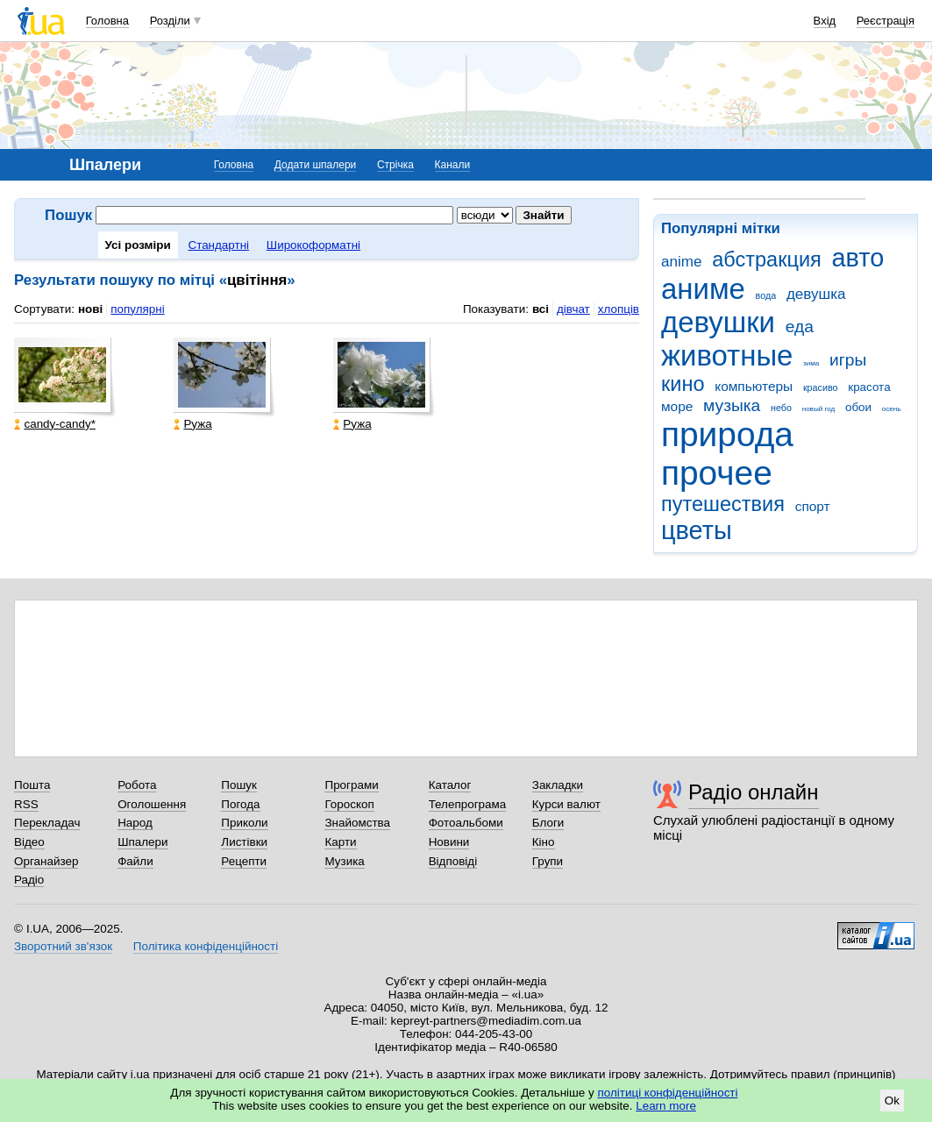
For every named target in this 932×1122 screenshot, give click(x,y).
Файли (135, 861)
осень (891, 409)
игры (847, 360)
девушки (718, 322)
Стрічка (395, 165)
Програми (351, 785)
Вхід (825, 20)
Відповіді (453, 861)
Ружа (192, 423)
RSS (26, 804)
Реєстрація (885, 20)
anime (681, 261)
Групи (547, 861)
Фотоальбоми (466, 822)
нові (90, 309)
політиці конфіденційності (668, 1092)
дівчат (573, 309)
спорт (812, 506)
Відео (29, 842)
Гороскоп (349, 804)
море (677, 406)
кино (683, 384)
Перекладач (47, 822)
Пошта (32, 785)
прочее (716, 473)
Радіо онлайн (753, 792)
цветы (696, 530)
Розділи (170, 20)
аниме (703, 289)
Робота (136, 785)
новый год (818, 409)
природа (727, 434)
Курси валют (566, 804)
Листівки (244, 842)
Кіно (543, 842)
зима (811, 363)
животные (727, 355)
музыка (731, 405)
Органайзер (46, 861)
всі (540, 309)
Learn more (666, 1105)
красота (869, 387)
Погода (240, 804)
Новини (449, 842)
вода (766, 295)
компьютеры (754, 386)
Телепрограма (468, 804)
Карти (340, 842)
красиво (820, 387)
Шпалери (142, 842)
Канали (453, 165)
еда (800, 326)
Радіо (29, 879)
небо (781, 407)
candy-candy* (54, 423)
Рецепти (244, 861)
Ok (892, 1100)
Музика (344, 861)
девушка (816, 294)
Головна (107, 20)
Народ (135, 822)
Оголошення (151, 804)
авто (858, 258)
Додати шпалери (315, 165)
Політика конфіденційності (205, 946)
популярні (137, 309)
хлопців (618, 309)
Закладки (557, 785)
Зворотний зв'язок (63, 946)
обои (858, 407)
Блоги (548, 822)
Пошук (239, 785)
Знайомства (357, 822)
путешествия (723, 504)
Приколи (244, 822)
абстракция (767, 259)
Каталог (450, 785)
